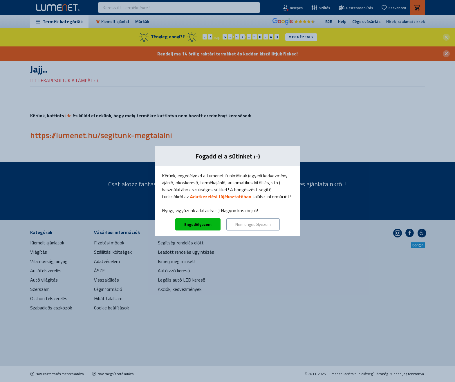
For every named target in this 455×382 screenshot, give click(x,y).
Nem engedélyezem (253, 224)
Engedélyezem (198, 224)
